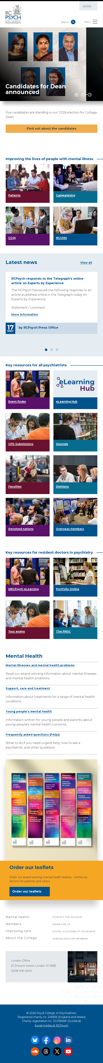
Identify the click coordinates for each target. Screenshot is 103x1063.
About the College (21, 938)
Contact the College (67, 917)
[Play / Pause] (76, 94)
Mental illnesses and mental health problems (40, 665)
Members (13, 924)
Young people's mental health (29, 711)
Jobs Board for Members (70, 938)
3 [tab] (57, 350)
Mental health (18, 917)
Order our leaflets (29, 892)
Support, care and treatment (28, 688)
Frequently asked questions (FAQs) (33, 734)
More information (24, 314)
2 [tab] (51, 350)
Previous (83, 94)
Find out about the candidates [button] (51, 128)
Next (89, 94)
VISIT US (90, 979)
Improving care (18, 931)
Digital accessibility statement (73, 931)
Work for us (61, 924)
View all (86, 262)
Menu (90, 22)
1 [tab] (46, 350)
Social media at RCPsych (51, 1025)
